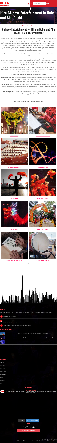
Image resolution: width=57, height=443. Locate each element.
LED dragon (14, 229)
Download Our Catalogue (28, 430)
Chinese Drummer (42, 261)
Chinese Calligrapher (14, 261)
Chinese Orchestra (43, 136)
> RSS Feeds (2, 380)
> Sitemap (2, 383)
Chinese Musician (14, 167)
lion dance (14, 136)
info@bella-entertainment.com (10, 316)
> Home (2, 362)
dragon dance (42, 229)
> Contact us (3, 374)
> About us (2, 365)
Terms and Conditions (52, 439)
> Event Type (3, 371)
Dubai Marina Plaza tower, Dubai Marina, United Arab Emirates (17, 325)
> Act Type (2, 368)
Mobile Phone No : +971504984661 (10, 320)
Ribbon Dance (43, 167)
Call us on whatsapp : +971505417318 (11, 322)
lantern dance (42, 198)
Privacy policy (43, 439)
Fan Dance (14, 198)
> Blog (1, 377)
